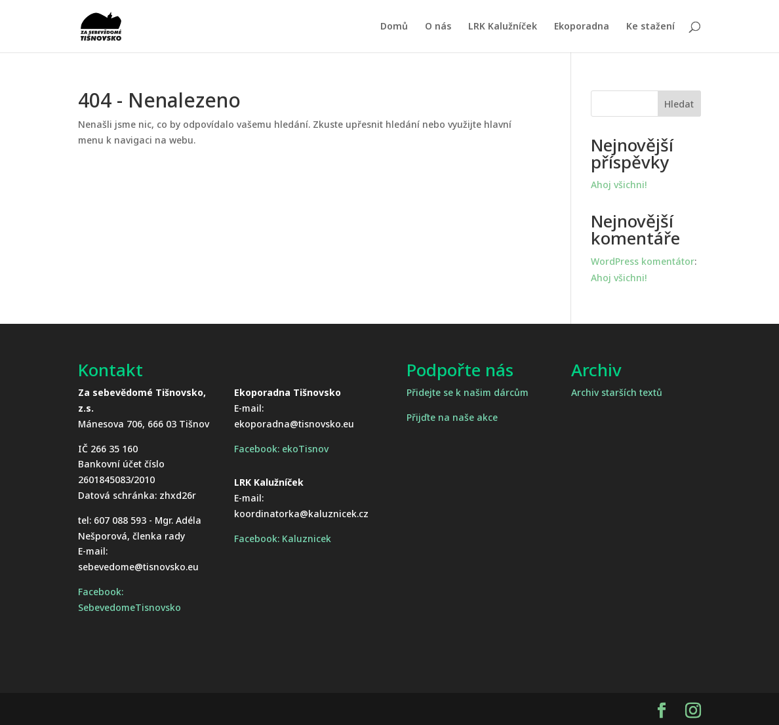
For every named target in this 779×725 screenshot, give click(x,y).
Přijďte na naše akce (452, 417)
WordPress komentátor (642, 261)
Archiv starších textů (616, 392)
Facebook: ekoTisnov (281, 448)
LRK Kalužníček (502, 27)
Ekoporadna (581, 27)
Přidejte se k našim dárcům (468, 392)
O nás (438, 27)
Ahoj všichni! (619, 184)
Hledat (679, 104)
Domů (394, 27)
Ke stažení (650, 27)
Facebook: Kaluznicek (282, 538)
